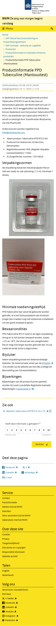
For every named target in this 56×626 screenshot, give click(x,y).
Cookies (6, 534)
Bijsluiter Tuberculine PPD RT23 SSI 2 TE (29, 411)
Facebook (18, 603)
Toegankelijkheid (10, 543)
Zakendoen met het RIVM (14, 519)
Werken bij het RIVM (12, 506)
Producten (11, 49)
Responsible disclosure (13, 551)
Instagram (18, 616)
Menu (9, 28)
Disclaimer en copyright (13, 547)
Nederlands (8, 575)
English (5, 570)
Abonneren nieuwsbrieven (15, 589)
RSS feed (6, 594)
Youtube (17, 611)
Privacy (5, 538)
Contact (6, 498)
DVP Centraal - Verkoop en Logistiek (23, 45)
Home (5, 34)
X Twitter (17, 598)
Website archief (9, 556)
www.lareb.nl (25, 388)
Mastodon (18, 620)
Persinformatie (9, 502)
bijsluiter (47, 363)
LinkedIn (17, 607)
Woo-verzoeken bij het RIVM (16, 515)
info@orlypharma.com (13, 132)
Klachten (6, 511)
